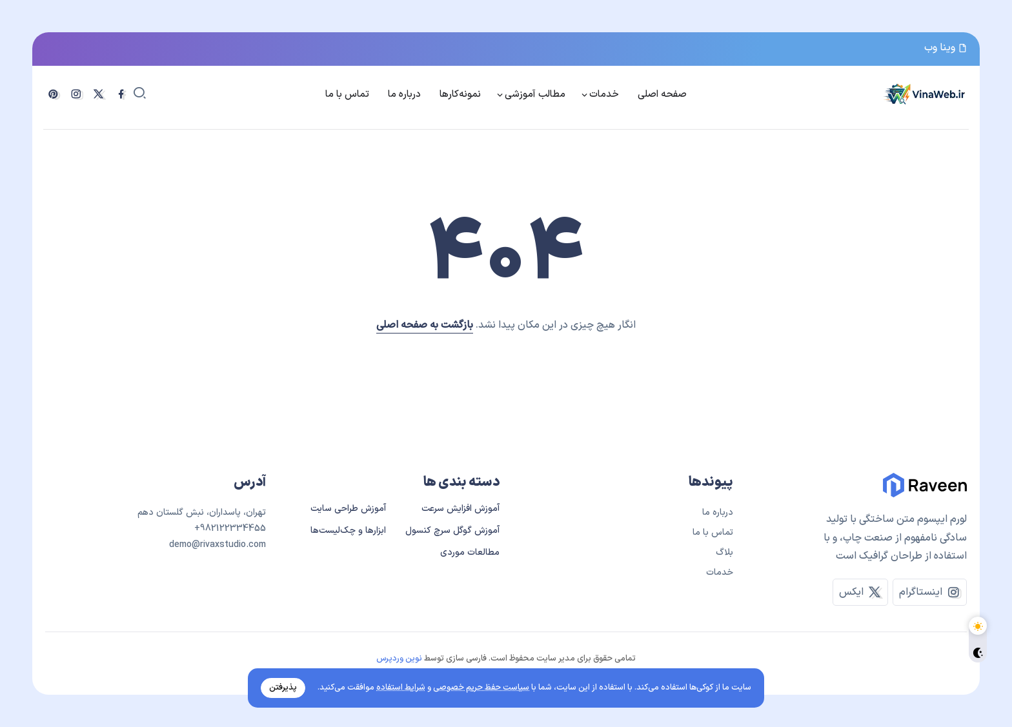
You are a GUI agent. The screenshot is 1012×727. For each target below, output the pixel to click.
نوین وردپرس (399, 658)
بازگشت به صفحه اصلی (424, 325)
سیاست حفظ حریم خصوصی (481, 687)
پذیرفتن (283, 687)
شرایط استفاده (400, 687)
